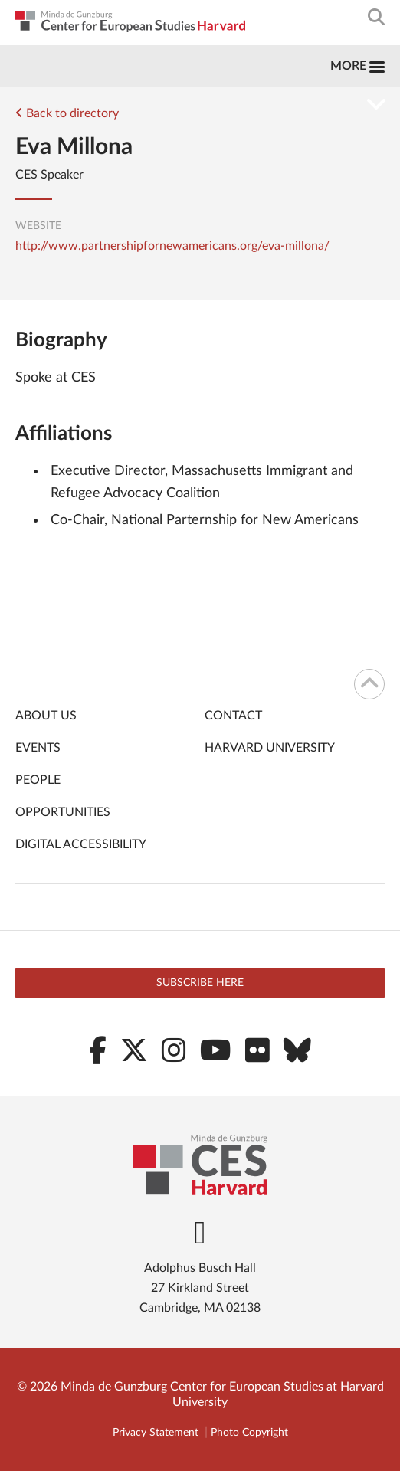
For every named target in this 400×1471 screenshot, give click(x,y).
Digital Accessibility (80, 844)
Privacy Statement (155, 1432)
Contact (233, 715)
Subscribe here (200, 983)
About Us (46, 715)
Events (38, 748)
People (38, 780)
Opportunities (62, 812)
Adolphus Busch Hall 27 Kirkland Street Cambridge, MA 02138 (200, 1288)
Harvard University (270, 748)
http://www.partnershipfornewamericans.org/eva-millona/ (172, 246)
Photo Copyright (249, 1432)
